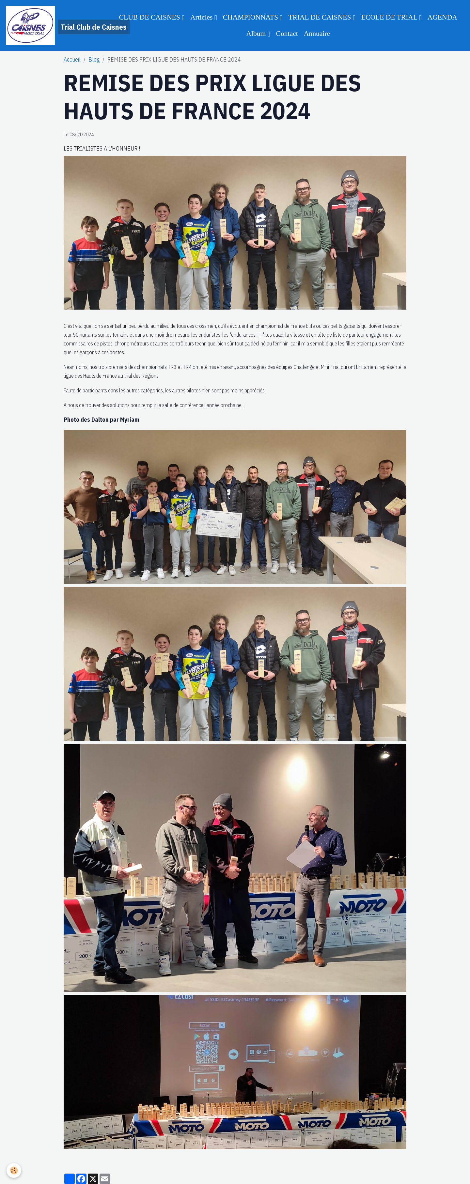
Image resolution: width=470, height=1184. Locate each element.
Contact (287, 33)
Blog (94, 59)
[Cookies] (14, 1170)
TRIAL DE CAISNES (320, 17)
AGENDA (442, 17)
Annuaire (317, 33)
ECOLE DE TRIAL (390, 17)
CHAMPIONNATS (251, 17)
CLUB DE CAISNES (150, 17)
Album (256, 33)
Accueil (72, 59)
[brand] (56, 25)
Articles (202, 17)
